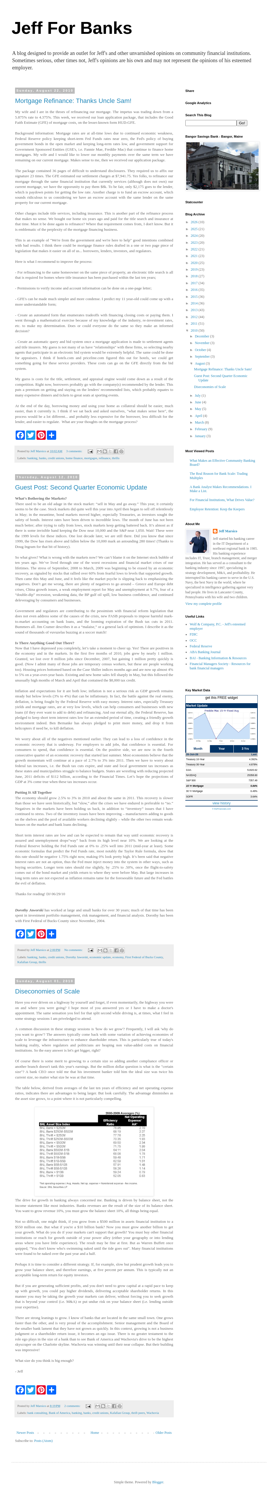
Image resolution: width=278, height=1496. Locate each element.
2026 (195, 222)
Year (222, 748)
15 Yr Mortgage (195, 785)
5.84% (253, 785)
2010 (195, 330)
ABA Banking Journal (205, 652)
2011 (195, 324)
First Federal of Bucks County (144, 957)
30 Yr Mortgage (194, 791)
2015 (195, 297)
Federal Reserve (201, 646)
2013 (195, 310)
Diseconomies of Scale (47, 991)
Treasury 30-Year (195, 764)
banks (42, 458)
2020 (195, 263)
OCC (193, 640)
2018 (195, 276)
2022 (195, 249)
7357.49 (252, 780)
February (201, 429)
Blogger (157, 1482)
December (202, 336)
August (200, 363)
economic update (100, 957)
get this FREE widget (221, 698)
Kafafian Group (27, 962)
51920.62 (252, 770)
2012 (195, 317)
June (198, 402)
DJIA (188, 770)
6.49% (253, 791)
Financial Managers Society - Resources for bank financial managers (220, 666)
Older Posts (164, 1433)
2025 (195, 229)
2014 (195, 303)
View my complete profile (203, 604)
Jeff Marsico (228, 531)
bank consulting (37, 1412)
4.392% (253, 759)
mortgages (90, 458)
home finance (74, 458)
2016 (195, 290)
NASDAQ (191, 775)
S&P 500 (191, 780)
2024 (195, 236)
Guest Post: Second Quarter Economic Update (81, 487)
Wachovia (153, 1412)
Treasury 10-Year (195, 759)
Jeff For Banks (72, 28)
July (198, 396)
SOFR (189, 796)
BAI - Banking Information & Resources (218, 658)
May (198, 409)
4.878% (253, 764)
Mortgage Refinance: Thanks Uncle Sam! (73, 100)
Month (198, 748)
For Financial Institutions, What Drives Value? (222, 500)
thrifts (116, 458)
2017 (195, 283)
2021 (195, 256)
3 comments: (74, 451)
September (203, 356)
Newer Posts (25, 1433)
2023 (195, 243)
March (200, 422)
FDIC (193, 634)
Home (95, 1433)
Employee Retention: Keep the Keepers (217, 509)
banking (32, 458)
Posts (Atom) (43, 1441)
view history (222, 803)
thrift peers (138, 1412)
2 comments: (72, 1406)
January (200, 436)
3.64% (253, 796)
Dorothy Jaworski (77, 957)
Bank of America (59, 1412)
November (203, 343)
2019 (195, 269)
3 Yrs (245, 748)
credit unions (56, 458)
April (199, 416)
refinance (104, 458)
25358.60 (252, 775)
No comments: (73, 950)
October (201, 350)
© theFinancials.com (221, 809)
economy (118, 957)
